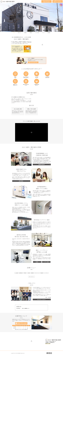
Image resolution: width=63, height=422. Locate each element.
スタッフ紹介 (37, 32)
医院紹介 (31, 32)
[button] (0, 17)
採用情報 (49, 32)
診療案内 (25, 32)
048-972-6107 (46, 1)
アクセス (43, 32)
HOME (14, 32)
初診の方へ (19, 32)
